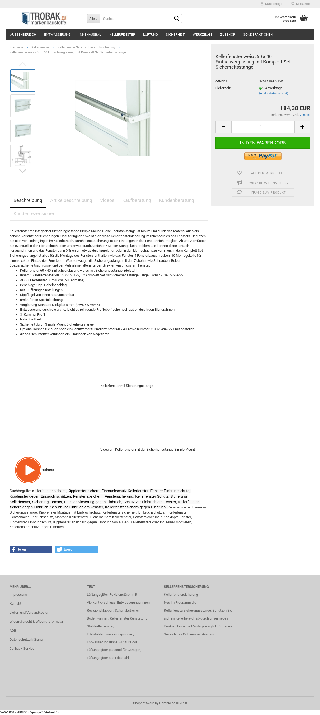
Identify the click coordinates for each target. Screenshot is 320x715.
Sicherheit (175, 34)
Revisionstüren (120, 595)
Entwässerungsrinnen (133, 602)
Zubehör (227, 34)
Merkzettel (300, 4)
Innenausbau (90, 34)
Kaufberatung (136, 200)
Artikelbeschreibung (71, 200)
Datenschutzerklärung (26, 639)
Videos (107, 200)
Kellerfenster (122, 34)
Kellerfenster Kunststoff (128, 618)
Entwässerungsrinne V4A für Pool (112, 642)
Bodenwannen (97, 618)
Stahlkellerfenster (100, 626)
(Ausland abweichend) (273, 93)
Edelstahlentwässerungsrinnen (110, 634)
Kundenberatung (176, 200)
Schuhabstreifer (127, 610)
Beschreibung (27, 200)
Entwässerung (57, 34)
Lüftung (150, 34)
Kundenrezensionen (34, 213)
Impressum (18, 595)
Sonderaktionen (258, 34)
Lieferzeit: (223, 88)
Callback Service (22, 648)
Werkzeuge (202, 34)
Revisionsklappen (100, 610)
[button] (31, 549)
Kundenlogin (272, 4)
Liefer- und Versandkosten (29, 613)
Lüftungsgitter (97, 595)
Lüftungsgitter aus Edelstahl (108, 658)
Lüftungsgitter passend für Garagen (113, 650)
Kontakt (15, 604)
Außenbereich (23, 34)
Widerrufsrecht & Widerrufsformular (36, 622)
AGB (13, 630)
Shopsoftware (143, 703)
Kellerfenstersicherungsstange (187, 610)
